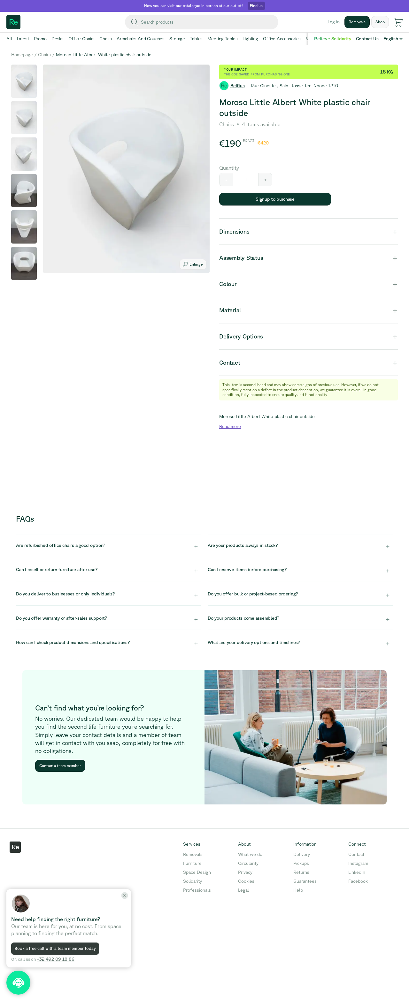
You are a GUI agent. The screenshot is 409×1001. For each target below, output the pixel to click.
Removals (193, 854)
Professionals (197, 890)
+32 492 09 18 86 (55, 959)
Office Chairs (81, 38)
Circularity (248, 863)
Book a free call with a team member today (55, 948)
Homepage (22, 54)
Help (298, 890)
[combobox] (201, 22)
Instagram (358, 863)
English (390, 38)
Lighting (250, 38)
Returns (301, 872)
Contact (356, 854)
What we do (250, 854)
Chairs (105, 38)
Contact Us (367, 38)
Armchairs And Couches (141, 38)
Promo (40, 38)
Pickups (301, 863)
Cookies (246, 881)
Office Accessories (282, 38)
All (9, 38)
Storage (177, 38)
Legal (243, 890)
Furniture (192, 863)
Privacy (245, 872)
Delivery (301, 854)
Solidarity (192, 881)
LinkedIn (356, 872)
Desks (57, 38)
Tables (196, 38)
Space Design (197, 872)
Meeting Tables (222, 38)
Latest (23, 38)
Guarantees (305, 881)
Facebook (358, 881)
